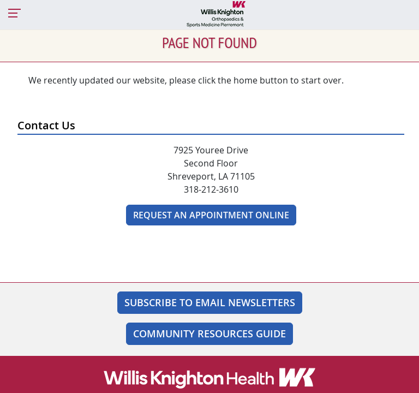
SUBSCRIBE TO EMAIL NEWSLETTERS (209, 302)
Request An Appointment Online (211, 215)
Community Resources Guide (209, 333)
